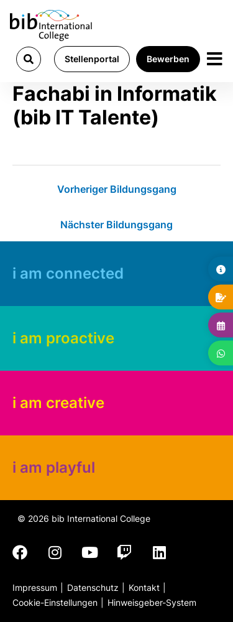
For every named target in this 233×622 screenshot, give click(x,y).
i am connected (68, 273)
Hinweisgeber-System (151, 602)
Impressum (34, 587)
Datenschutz (93, 587)
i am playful (53, 467)
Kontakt (144, 587)
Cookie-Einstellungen (55, 602)
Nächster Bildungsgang (116, 224)
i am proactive (63, 338)
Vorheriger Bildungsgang (116, 189)
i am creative (58, 403)
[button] (28, 59)
